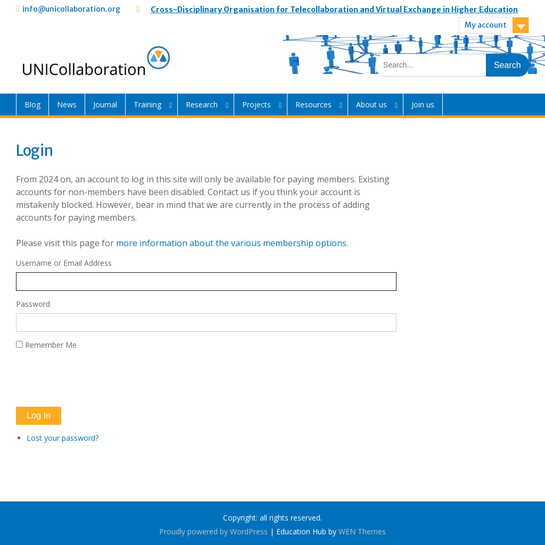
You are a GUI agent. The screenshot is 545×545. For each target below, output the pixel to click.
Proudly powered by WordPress (213, 531)
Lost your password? (62, 438)
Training (147, 104)
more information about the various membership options (231, 243)
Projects (256, 104)
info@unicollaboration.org (71, 9)
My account (486, 25)
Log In (38, 415)
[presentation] (97, 378)
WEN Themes (362, 531)
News (67, 104)
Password (33, 304)
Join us (422, 104)
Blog (32, 104)
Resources (313, 104)
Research (202, 104)
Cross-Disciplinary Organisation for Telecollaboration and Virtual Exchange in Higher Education (334, 9)
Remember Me (51, 345)
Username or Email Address (64, 263)
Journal (105, 104)
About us (371, 104)
